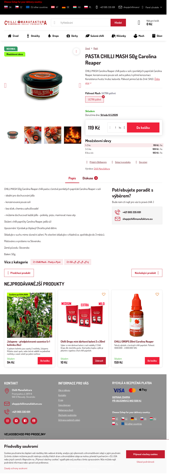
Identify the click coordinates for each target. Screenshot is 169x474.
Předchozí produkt (19, 273)
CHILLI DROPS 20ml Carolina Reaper (134, 341)
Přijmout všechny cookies (145, 454)
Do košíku (143, 127)
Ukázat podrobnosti (145, 461)
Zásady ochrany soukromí (15, 468)
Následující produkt (147, 273)
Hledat (118, 22)
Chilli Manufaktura (102, 168)
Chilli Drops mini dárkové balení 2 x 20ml (83, 341)
